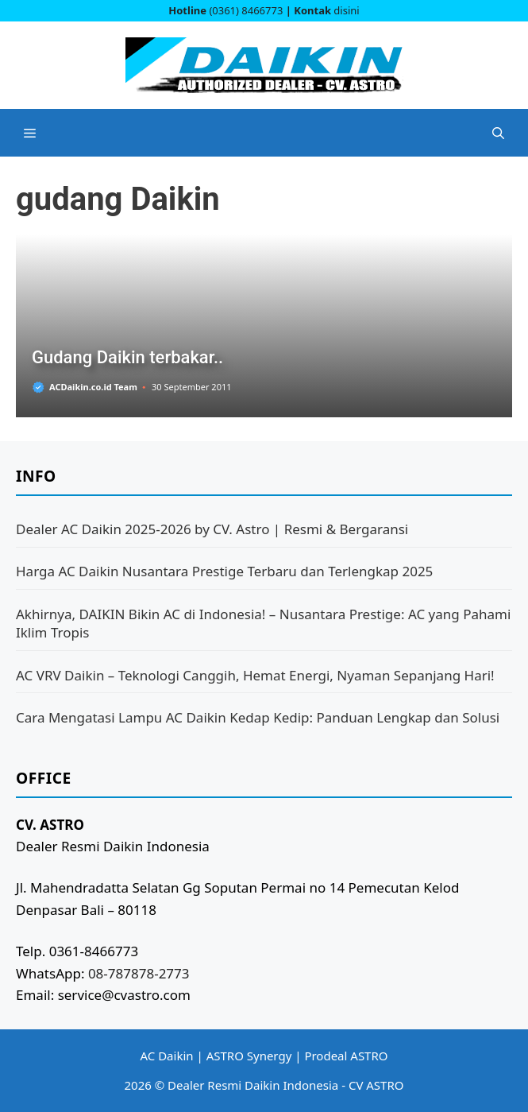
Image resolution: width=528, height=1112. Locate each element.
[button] (498, 133)
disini (346, 10)
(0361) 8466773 (246, 10)
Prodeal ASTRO (345, 1056)
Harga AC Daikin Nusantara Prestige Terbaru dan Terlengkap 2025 (224, 571)
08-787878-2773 (139, 973)
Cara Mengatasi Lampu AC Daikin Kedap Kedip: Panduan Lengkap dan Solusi (257, 717)
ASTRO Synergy (249, 1056)
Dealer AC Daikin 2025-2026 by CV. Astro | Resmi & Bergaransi (212, 529)
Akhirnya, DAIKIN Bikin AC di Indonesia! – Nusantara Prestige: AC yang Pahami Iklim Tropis (263, 623)
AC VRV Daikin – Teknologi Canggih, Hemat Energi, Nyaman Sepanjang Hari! (255, 675)
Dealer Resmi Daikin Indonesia (253, 1085)
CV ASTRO (376, 1085)
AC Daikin (167, 1056)
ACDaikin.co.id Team (93, 387)
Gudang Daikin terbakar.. (127, 357)
